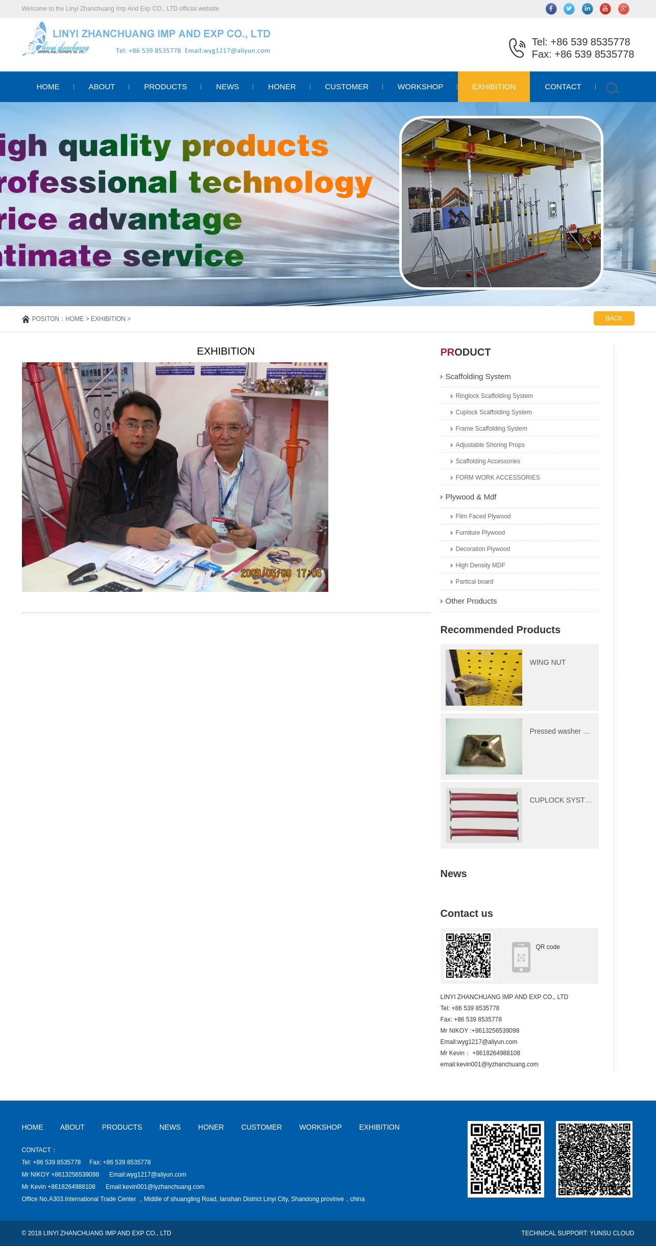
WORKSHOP (420, 86)
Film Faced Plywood (483, 516)
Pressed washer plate (564, 731)
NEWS (227, 86)
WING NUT (548, 662)
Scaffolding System (478, 376)
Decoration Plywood (483, 549)
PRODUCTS (165, 86)
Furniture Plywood (480, 532)
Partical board (475, 581)
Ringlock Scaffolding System (494, 396)
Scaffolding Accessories (488, 461)
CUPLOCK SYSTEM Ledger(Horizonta (591, 800)
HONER (282, 86)
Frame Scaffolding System (492, 428)
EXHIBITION (494, 86)
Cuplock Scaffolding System (494, 412)
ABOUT (102, 86)
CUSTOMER (347, 86)
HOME (48, 86)
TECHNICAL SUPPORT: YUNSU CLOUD (577, 1233)
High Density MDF (480, 565)
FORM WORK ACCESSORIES (498, 477)
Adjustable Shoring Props (490, 444)
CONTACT (563, 86)
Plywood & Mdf (471, 496)
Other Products (471, 600)
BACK (613, 318)
